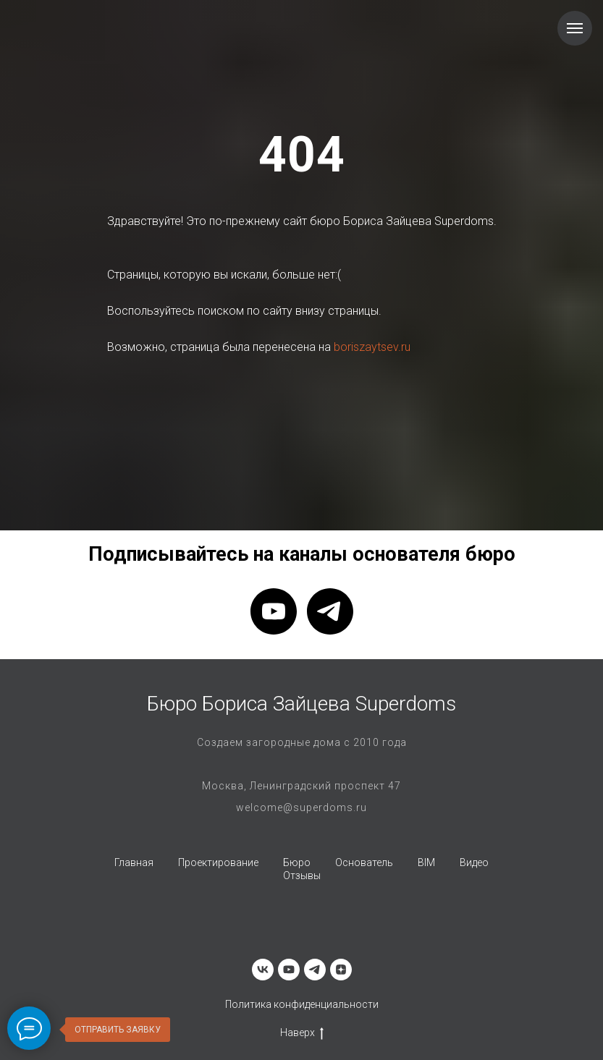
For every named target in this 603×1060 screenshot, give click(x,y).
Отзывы (302, 875)
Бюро (297, 862)
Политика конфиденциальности (302, 1004)
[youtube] (273, 611)
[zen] (341, 969)
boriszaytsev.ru (372, 347)
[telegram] (330, 611)
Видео (474, 862)
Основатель (364, 862)
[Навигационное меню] (575, 28)
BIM (426, 862)
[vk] (263, 969)
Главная (133, 862)
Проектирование (218, 862)
